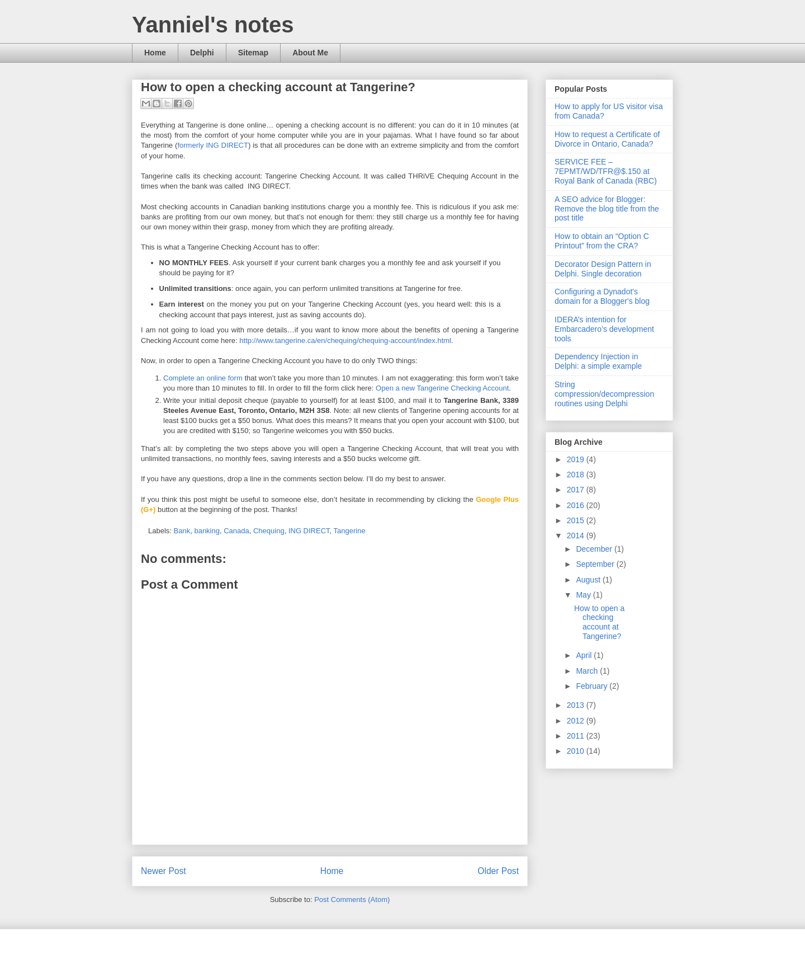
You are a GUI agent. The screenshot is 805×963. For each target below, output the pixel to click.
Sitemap (253, 52)
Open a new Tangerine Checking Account (442, 388)
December (595, 548)
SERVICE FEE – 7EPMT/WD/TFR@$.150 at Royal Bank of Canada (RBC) (606, 171)
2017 (576, 489)
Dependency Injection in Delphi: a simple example (598, 361)
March (588, 670)
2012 (576, 720)
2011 (576, 735)
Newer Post (163, 871)
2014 (576, 535)
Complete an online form (203, 378)
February (592, 686)
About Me (310, 52)
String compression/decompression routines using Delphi (604, 394)
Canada (236, 531)
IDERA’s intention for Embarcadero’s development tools (604, 329)
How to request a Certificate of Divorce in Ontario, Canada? (607, 139)
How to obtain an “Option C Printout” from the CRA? (602, 241)
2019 (576, 459)
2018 (576, 474)
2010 (576, 750)
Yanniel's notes (213, 24)
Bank (182, 531)
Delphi (202, 52)
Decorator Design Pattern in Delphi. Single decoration (603, 269)
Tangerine (350, 531)
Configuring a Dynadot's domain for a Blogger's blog (602, 296)
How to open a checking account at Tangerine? (599, 622)
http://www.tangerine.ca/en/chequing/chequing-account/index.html (345, 340)
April (585, 655)
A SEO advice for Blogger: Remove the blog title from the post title (607, 209)
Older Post (498, 871)
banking (207, 531)
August (589, 579)
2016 (576, 505)
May (584, 594)
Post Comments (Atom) (352, 899)
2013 (576, 705)
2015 (576, 520)
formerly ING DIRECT (212, 145)
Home (155, 52)
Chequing (269, 531)
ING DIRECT (309, 531)
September (596, 564)
